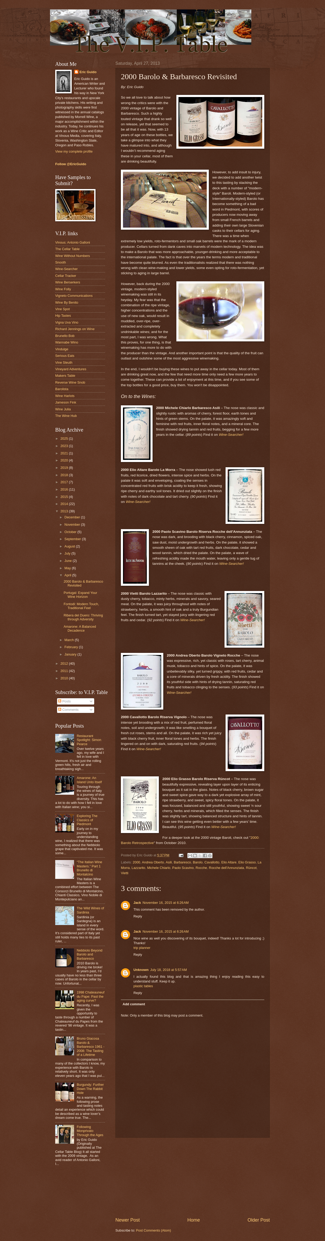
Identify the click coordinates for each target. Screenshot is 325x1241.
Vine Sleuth (63, 362)
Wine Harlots (65, 396)
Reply (137, 916)
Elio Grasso (247, 862)
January (70, 654)
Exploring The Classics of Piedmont (87, 820)
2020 (64, 460)
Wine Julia (63, 409)
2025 (64, 438)
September (73, 539)
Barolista (61, 389)
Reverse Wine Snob (70, 382)
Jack (137, 903)
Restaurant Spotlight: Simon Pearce (89, 740)
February (71, 647)
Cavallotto (211, 862)
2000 (136, 862)
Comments (68, 710)
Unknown (141, 970)
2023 (64, 446)
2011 (64, 671)
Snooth (60, 262)
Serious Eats (64, 356)
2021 (64, 453)
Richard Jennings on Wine (74, 329)
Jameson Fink (65, 402)
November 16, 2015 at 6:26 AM (166, 903)
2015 (64, 497)
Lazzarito (138, 868)
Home (193, 1220)
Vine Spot (62, 309)
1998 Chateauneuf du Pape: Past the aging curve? (90, 996)
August (70, 546)
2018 (64, 475)
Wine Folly (63, 289)
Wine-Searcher (66, 269)
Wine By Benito (66, 302)
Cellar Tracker (65, 276)
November (72, 525)
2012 (64, 663)
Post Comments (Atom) (153, 1230)
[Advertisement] (192, 1177)
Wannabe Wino (66, 342)
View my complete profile (74, 151)
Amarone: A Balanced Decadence (80, 628)
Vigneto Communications (74, 296)
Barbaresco (182, 862)
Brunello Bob (65, 336)
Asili (169, 862)
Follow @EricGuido (70, 164)
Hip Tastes (63, 316)
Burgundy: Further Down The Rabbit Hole (90, 1089)
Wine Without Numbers (72, 256)
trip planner (141, 948)
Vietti (124, 873)
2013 (64, 511)
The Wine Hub (66, 416)
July (67, 553)
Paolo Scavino (183, 868)
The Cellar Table (67, 249)
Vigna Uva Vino (66, 322)
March (69, 640)
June (68, 561)
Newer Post (127, 1220)
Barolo (198, 862)
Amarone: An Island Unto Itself (89, 780)
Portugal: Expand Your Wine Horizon (80, 595)
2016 (64, 489)
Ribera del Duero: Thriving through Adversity (83, 617)
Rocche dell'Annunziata (226, 868)
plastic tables (143, 986)
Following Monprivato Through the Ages (90, 1131)
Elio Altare (229, 862)
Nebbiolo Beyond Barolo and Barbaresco (89, 954)
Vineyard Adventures (70, 369)
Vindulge (61, 349)
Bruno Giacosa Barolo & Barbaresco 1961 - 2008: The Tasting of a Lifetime (90, 1046)
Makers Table (65, 376)
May (68, 568)
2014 (64, 504)
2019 (64, 468)
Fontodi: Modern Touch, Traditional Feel (81, 606)
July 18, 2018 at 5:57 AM (168, 970)
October (70, 532)
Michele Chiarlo (158, 868)
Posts (64, 701)
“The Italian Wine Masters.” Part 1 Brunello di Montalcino (89, 868)
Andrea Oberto (153, 862)
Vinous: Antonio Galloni (72, 242)
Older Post (259, 1220)
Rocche (201, 868)
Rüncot (251, 868)
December (72, 517)
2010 (64, 678)
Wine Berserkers (67, 282)
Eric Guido (88, 72)
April (68, 575)
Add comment (133, 1004)
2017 (64, 482)
